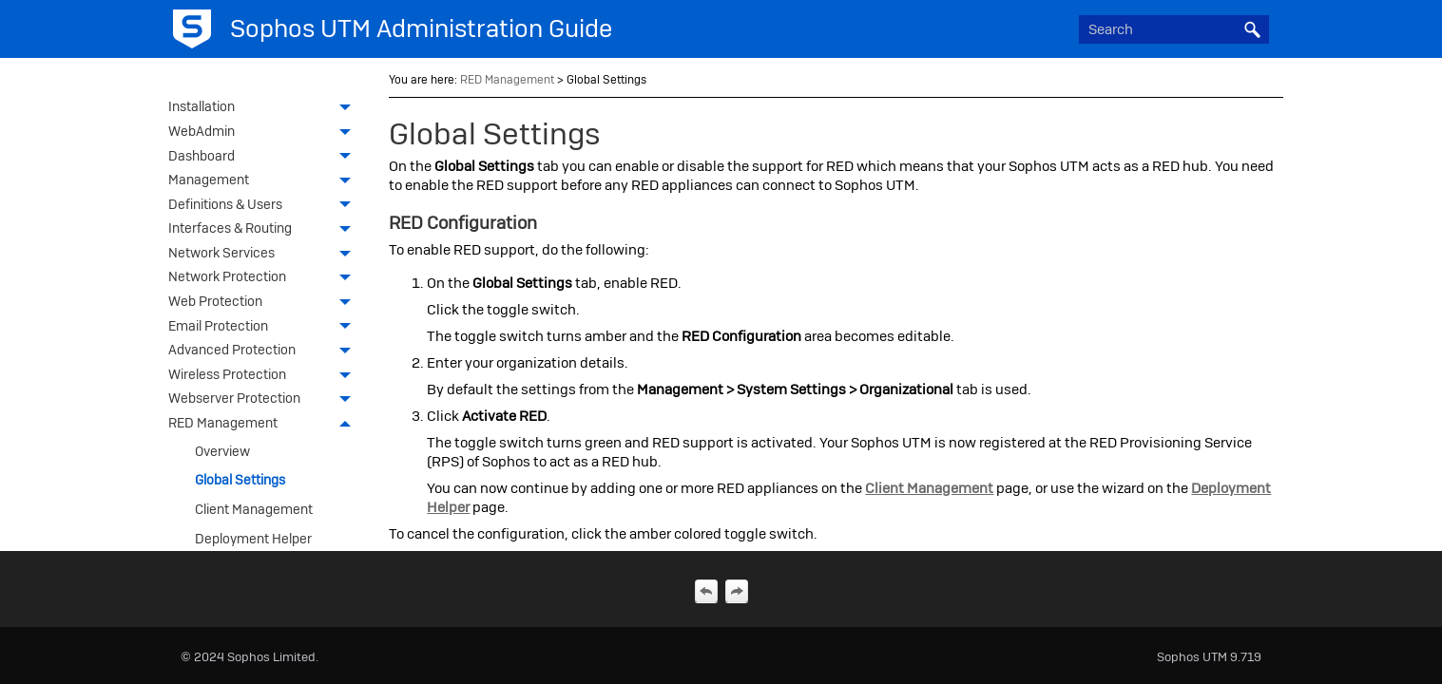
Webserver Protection (264, 400)
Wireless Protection (264, 376)
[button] (1252, 29)
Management (264, 181)
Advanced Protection (264, 351)
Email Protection (264, 327)
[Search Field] (1174, 29)
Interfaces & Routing (264, 230)
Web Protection (264, 303)
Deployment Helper (253, 538)
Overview (222, 451)
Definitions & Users (264, 206)
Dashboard (264, 157)
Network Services (264, 254)
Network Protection (264, 278)
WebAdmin (264, 133)
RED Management (264, 424)
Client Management (254, 509)
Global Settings (240, 479)
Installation (264, 108)
